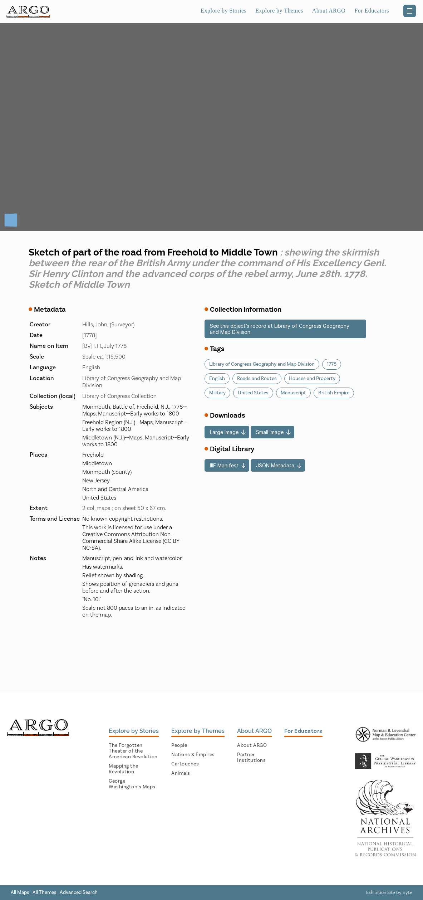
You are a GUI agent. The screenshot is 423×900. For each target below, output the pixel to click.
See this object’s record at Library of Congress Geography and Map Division (279, 329)
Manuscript (293, 393)
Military (217, 393)
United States (253, 393)
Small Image (270, 432)
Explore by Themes (279, 11)
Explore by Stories (223, 11)
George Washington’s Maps (132, 784)
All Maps (20, 892)
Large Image (224, 432)
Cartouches (185, 764)
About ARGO (328, 11)
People (179, 745)
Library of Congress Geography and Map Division (262, 364)
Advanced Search (79, 892)
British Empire (333, 393)
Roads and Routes (257, 378)
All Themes (44, 892)
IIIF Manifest (224, 465)
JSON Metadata (275, 465)
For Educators (371, 11)
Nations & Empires (193, 754)
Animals (180, 773)
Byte (407, 892)
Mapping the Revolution (123, 769)
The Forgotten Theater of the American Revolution (133, 751)
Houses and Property (312, 378)
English (217, 378)
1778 (331, 364)
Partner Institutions (251, 757)
